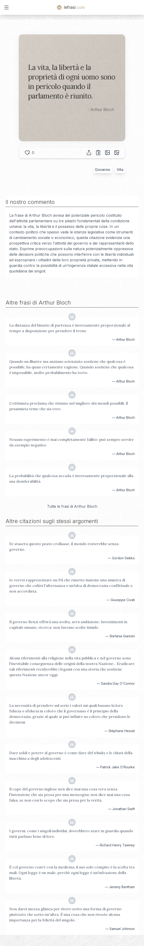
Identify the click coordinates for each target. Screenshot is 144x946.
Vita (120, 169)
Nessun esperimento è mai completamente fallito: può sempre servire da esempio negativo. (71, 442)
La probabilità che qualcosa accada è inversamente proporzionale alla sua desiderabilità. (71, 478)
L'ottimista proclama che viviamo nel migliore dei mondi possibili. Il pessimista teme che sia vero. (68, 406)
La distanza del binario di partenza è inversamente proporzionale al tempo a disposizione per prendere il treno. (69, 328)
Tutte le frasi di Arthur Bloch (72, 506)
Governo (102, 169)
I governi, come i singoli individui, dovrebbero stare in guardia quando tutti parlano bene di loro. (71, 833)
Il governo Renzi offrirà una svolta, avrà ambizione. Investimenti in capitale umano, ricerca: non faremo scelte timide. (68, 624)
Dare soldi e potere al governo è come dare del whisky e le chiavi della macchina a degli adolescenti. (70, 755)
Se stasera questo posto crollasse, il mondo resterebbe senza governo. (64, 546)
